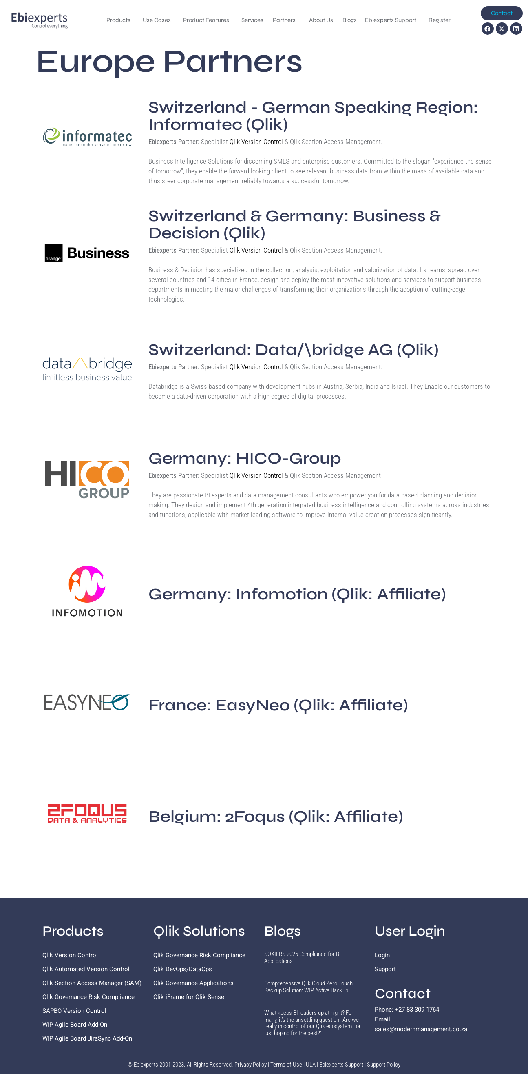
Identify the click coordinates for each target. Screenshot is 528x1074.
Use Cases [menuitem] (157, 20)
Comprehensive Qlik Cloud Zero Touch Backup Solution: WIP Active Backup (308, 987)
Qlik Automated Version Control (86, 969)
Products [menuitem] (118, 20)
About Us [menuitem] (321, 20)
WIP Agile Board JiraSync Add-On (87, 1038)
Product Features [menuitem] (206, 20)
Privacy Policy (250, 1064)
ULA (311, 1064)
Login (382, 955)
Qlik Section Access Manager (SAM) (91, 983)
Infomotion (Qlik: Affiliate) (297, 594)
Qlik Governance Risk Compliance (88, 996)
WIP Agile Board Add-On (74, 1024)
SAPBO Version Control (74, 1010)
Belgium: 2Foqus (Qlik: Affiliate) (275, 816)
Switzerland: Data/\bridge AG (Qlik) (293, 349)
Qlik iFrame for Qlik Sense (188, 996)
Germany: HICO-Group (244, 458)
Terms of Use (286, 1064)
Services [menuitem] (253, 20)
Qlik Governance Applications (193, 983)
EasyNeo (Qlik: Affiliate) (278, 705)
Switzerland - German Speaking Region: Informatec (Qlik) (313, 116)
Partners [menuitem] (285, 20)
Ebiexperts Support (341, 1064)
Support (385, 969)
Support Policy (383, 1064)
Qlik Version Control (256, 142)
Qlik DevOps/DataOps (182, 969)
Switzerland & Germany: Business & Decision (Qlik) (294, 224)
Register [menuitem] (440, 20)
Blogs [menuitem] (349, 20)
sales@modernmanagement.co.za (421, 1029)
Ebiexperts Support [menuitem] (390, 20)
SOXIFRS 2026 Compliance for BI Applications (302, 957)
